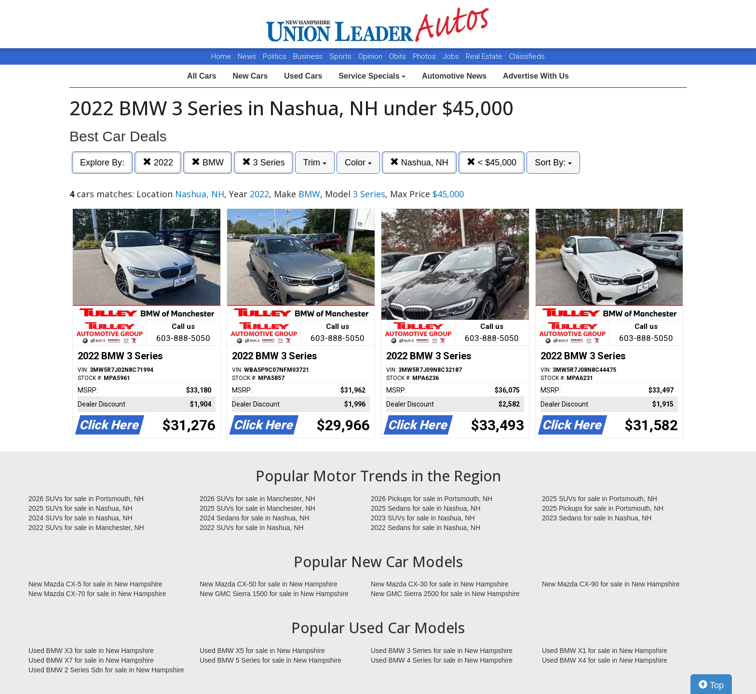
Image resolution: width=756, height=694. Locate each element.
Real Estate (485, 56)
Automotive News (454, 76)
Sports (341, 56)
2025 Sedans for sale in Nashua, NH (425, 508)
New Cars (250, 76)
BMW (207, 162)
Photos (425, 56)
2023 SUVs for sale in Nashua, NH (423, 518)
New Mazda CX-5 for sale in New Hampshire (95, 584)
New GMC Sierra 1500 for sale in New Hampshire (274, 594)
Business (308, 56)
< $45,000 (492, 162)
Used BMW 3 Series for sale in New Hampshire (442, 650)
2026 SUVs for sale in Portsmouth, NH (86, 499)
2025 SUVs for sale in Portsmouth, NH (599, 499)
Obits (398, 56)
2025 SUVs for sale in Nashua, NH (80, 508)
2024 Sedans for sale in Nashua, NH (254, 518)
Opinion (371, 56)
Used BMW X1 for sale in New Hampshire (604, 650)
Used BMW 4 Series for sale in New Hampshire (442, 660)
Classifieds (527, 56)
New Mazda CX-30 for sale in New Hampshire (440, 584)
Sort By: (553, 162)
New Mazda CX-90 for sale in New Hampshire (611, 584)
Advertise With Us (536, 76)
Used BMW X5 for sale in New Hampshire (262, 650)
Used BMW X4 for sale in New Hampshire (604, 660)
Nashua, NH (419, 162)
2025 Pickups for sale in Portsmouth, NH (602, 508)
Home (221, 56)
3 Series (263, 162)
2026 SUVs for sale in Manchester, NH (257, 499)
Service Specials (371, 76)
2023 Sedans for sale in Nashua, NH (596, 518)
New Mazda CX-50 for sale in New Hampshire (269, 584)
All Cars (201, 76)
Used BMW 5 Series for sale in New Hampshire (270, 660)
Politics (274, 56)
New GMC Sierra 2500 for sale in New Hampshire (445, 594)
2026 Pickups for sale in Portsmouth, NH (431, 499)
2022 (158, 162)
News (247, 56)
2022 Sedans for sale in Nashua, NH (425, 527)
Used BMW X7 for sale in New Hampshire (91, 660)
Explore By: (102, 162)
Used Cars (303, 76)
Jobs (452, 56)
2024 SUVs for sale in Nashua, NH (80, 518)
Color (358, 162)
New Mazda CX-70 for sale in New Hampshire (97, 594)
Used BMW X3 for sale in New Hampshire (91, 650)
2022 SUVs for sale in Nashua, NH (252, 527)
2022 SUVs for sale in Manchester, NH (86, 527)
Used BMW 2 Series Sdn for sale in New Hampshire (106, 670)
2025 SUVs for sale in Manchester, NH (257, 508)
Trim (314, 162)
